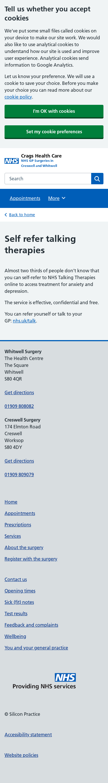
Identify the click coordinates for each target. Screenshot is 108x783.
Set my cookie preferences (54, 131)
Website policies (21, 755)
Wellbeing (15, 636)
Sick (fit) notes (19, 602)
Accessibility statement (28, 734)
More (57, 198)
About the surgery (24, 547)
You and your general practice (36, 648)
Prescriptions (18, 525)
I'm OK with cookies (54, 111)
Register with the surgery (31, 559)
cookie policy (18, 97)
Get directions (19, 392)
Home (11, 502)
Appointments (25, 198)
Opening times (20, 591)
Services (13, 536)
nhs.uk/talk (24, 321)
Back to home (22, 214)
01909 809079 (19, 474)
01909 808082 (19, 406)
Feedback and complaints (31, 625)
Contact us (16, 579)
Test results (16, 613)
